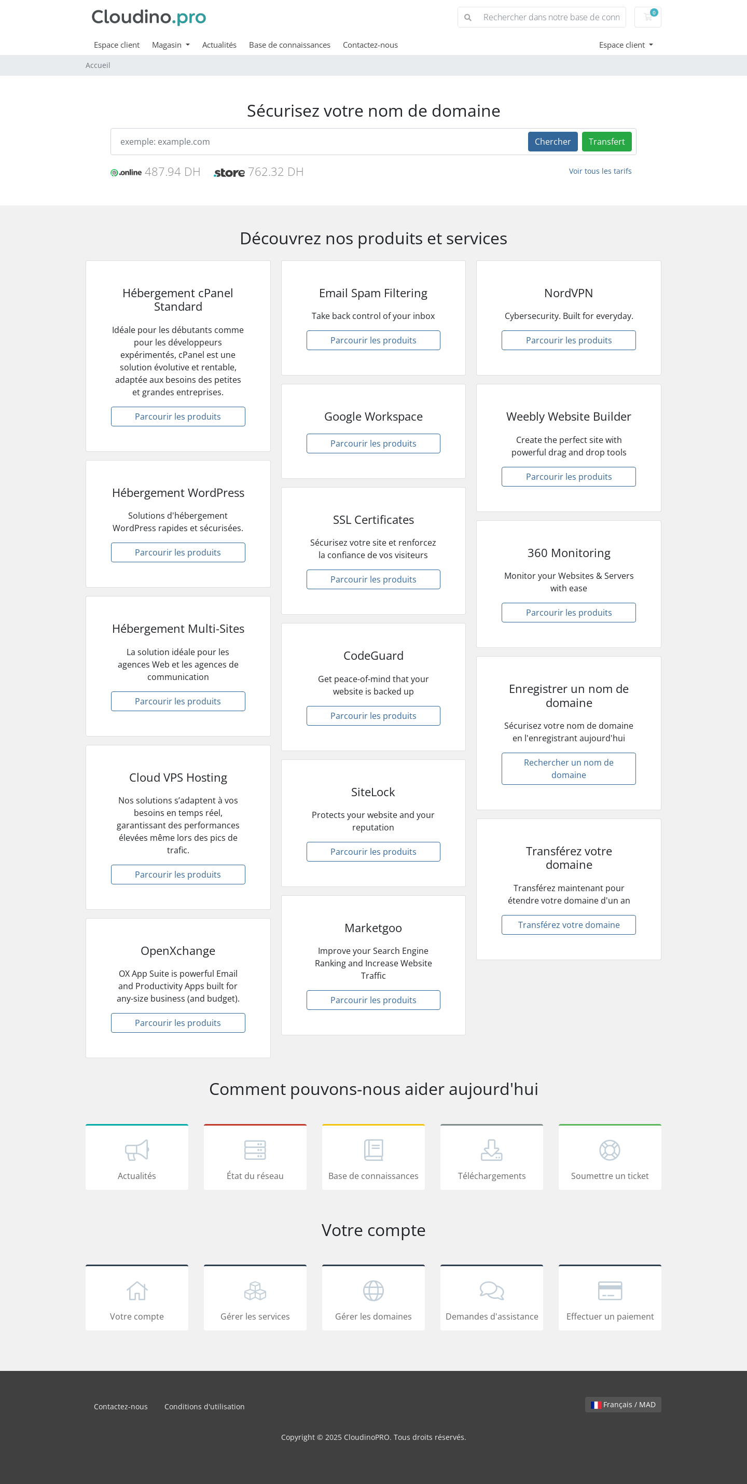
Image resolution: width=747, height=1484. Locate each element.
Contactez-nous (370, 44)
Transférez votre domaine (569, 925)
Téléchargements (491, 1159)
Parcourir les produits (178, 416)
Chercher (553, 141)
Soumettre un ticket (610, 1159)
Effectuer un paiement (610, 1299)
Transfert (607, 141)
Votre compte (137, 1299)
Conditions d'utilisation (204, 1406)
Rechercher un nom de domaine (569, 769)
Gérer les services (255, 1299)
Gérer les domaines (373, 1299)
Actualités (219, 44)
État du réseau (255, 1159)
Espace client (117, 44)
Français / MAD (623, 1404)
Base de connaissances (289, 44)
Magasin (168, 44)
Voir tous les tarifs (600, 171)
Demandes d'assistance (491, 1299)
